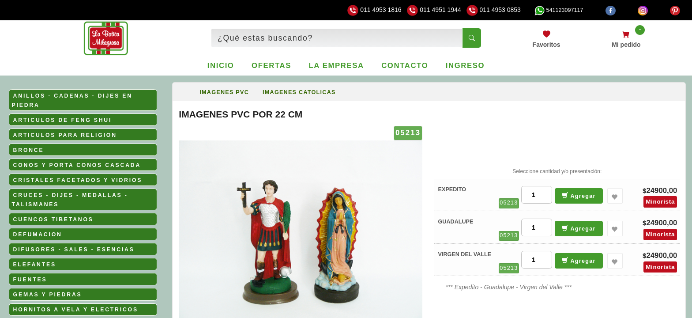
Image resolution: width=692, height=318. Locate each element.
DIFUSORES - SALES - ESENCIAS (74, 249)
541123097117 (558, 10)
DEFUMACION (37, 234)
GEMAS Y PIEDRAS (47, 295)
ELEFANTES (34, 264)
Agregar (579, 195)
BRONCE (28, 150)
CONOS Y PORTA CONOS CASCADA (77, 165)
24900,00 (661, 190)
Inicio (220, 65)
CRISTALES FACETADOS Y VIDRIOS (78, 180)
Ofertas (271, 65)
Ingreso (465, 65)
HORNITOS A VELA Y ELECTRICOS (75, 310)
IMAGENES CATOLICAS (299, 92)
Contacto (404, 65)
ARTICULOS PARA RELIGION (65, 135)
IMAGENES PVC (224, 92)
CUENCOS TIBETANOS (53, 219)
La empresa (336, 65)
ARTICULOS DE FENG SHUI (62, 120)
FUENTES (30, 279)
